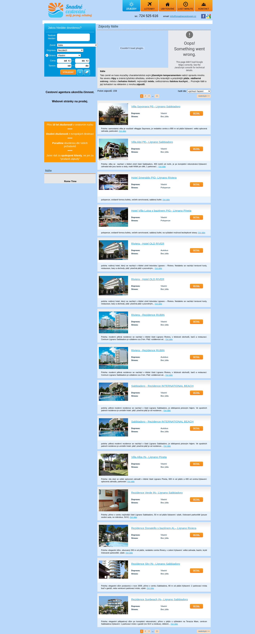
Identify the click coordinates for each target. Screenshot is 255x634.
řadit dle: (182, 91)
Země (52, 45)
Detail (196, 113)
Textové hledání (52, 37)
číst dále (122, 131)
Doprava (51, 50)
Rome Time (69, 181)
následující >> (204, 96)
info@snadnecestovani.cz (183, 16)
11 (157, 96)
